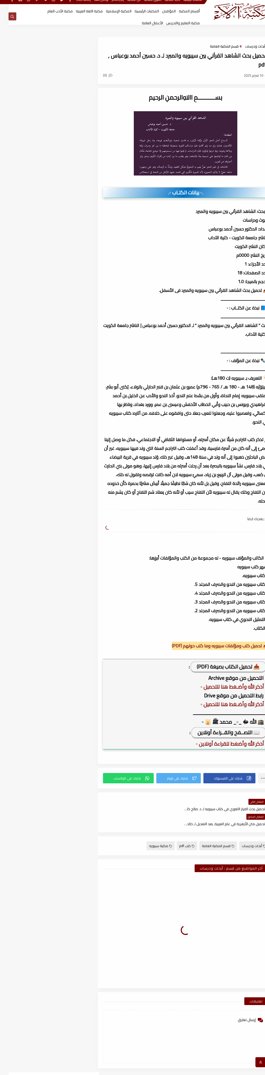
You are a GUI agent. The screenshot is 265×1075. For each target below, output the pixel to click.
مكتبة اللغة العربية (80, 11)
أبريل (71, 494)
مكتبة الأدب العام (51, 11)
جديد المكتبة (164, 4)
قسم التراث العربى (66, 300)
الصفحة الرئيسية (184, 4)
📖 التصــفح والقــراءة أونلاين (220, 732)
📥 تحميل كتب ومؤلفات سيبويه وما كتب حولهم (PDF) (211, 646)
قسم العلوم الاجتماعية (66, 310)
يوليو (70, 467)
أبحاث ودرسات (247, 46)
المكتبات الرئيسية (138, 11)
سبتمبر (69, 449)
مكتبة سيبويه (152, 831)
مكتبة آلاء (209, 1068)
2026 (74, 395)
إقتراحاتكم (109, 4)
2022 (74, 747)
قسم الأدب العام (66, 290)
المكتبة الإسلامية (110, 11)
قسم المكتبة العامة (215, 46)
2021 (74, 865)
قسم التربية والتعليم (24, 300)
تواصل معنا (93, 4)
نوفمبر (69, 440)
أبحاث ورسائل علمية (66, 271)
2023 (74, 648)
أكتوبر (70, 557)
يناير (71, 413)
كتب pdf (178, 831)
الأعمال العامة (143, 23)
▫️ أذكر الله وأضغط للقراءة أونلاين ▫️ (222, 744)
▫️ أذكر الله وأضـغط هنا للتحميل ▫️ (225, 687)
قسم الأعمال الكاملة (25, 290)
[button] (222, 778)
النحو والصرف (66, 280)
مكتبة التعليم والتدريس (174, 23)
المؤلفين (160, 11)
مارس (69, 503)
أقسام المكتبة (180, 11)
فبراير (70, 404)
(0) (104, 75)
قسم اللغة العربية (66, 320)
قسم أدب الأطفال (25, 280)
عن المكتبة (125, 4)
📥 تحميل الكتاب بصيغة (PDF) (219, 667)
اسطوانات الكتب (24, 271)
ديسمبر (68, 431)
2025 (74, 422)
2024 (74, 530)
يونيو (70, 476)
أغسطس (67, 458)
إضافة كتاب (75, 4)
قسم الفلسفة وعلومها (24, 310)
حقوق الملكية (144, 4)
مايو (70, 485)
